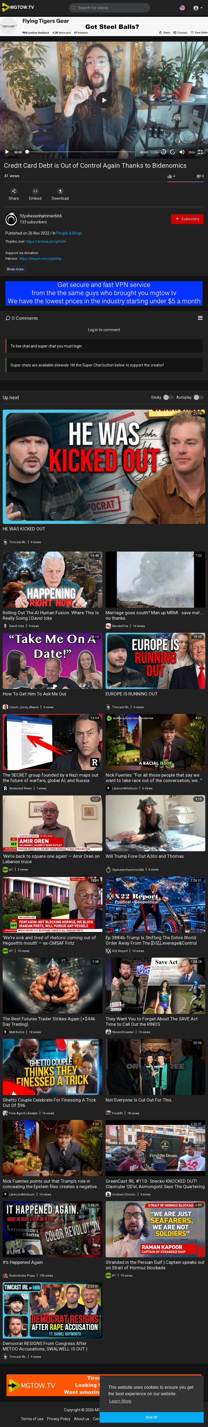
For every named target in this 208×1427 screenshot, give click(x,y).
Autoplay (184, 397)
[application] (104, 100)
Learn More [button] (120, 1401)
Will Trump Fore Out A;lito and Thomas (145, 856)
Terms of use (32, 1419)
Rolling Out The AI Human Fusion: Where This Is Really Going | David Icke (51, 615)
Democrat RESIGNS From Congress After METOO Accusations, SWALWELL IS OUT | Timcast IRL (45, 1349)
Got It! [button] (151, 1417)
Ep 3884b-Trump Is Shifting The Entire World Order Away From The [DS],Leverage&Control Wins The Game (151, 943)
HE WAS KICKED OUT (24, 528)
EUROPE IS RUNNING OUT (132, 694)
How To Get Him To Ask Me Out (34, 694)
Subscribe (187, 218)
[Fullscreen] (200, 152)
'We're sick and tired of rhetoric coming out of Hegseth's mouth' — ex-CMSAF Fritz (49, 940)
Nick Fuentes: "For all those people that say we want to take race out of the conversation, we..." (154, 777)
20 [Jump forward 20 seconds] (173, 152)
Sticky (156, 397)
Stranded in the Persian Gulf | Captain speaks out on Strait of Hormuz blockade (155, 1265)
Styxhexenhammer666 (41, 216)
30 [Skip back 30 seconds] (163, 152)
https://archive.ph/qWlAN (46, 241)
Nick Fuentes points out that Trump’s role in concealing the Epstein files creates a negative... (51, 1183)
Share (14, 194)
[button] (182, 7)
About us (81, 1419)
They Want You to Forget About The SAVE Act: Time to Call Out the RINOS (152, 1021)
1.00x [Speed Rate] (155, 152)
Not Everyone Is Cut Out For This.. (140, 1100)
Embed (36, 194)
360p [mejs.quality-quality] (191, 152)
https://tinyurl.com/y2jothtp (40, 259)
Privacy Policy (58, 1419)
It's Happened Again (23, 1262)
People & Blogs (69, 233)
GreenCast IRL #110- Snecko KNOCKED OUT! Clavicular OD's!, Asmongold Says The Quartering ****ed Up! (155, 1186)
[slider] (81, 151)
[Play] (7, 152)
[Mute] (182, 152)
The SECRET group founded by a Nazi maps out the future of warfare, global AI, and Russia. (50, 777)
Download (61, 194)
